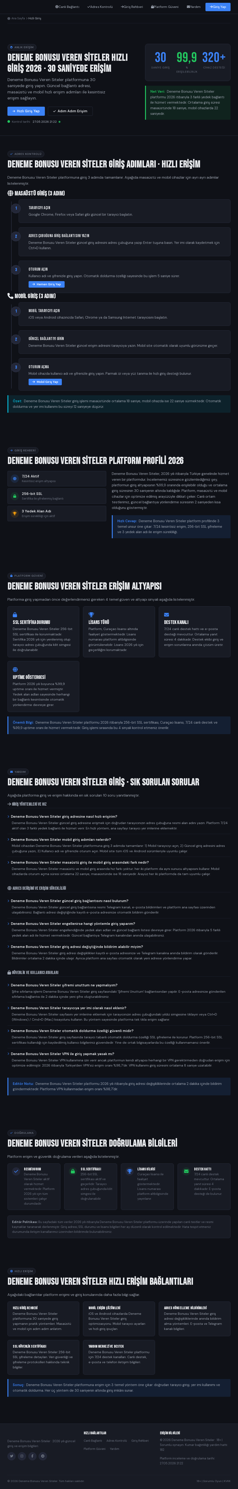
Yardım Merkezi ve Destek (106, 1346)
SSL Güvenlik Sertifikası (29, 1346)
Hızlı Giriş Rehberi (25, 1308)
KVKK (227, 1481)
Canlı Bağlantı (67, 7)
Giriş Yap (218, 7)
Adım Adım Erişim (70, 111)
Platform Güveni (164, 7)
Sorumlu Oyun (212, 1481)
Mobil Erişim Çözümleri (104, 1308)
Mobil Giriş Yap (45, 382)
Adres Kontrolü (100, 7)
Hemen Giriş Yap (46, 284)
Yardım (194, 7)
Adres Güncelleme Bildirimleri (185, 1308)
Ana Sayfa (16, 18)
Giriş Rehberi (132, 7)
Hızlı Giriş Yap (26, 111)
